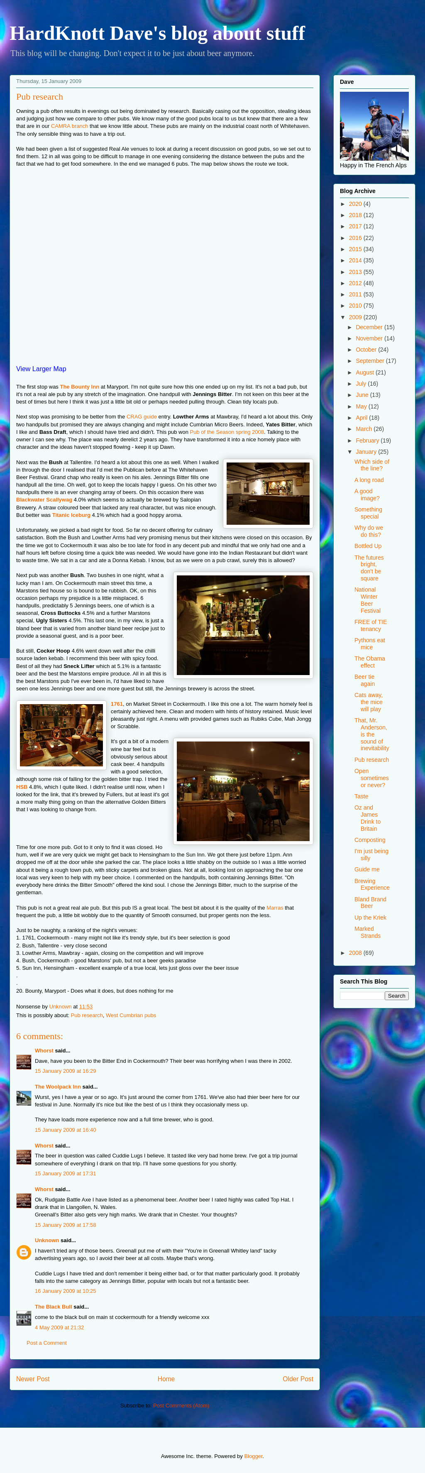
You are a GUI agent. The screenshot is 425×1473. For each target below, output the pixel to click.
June (363, 394)
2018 (356, 215)
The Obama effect (369, 662)
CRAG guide (142, 417)
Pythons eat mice (369, 644)
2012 (356, 283)
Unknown (47, 1240)
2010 (356, 305)
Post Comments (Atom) (181, 1405)
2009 (356, 317)
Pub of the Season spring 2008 (227, 432)
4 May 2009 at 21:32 (59, 1327)
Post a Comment (47, 1343)
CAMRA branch (69, 126)
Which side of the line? (371, 465)
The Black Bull (53, 1307)
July (362, 383)
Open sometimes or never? (371, 778)
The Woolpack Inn (58, 1087)
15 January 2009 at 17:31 (65, 1173)
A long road (369, 480)
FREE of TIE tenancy (370, 625)
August (365, 372)
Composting (370, 840)
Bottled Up (367, 546)
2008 (356, 952)
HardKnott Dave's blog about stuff (157, 33)
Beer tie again (364, 680)
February (368, 440)
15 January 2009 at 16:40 (65, 1130)
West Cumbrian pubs (131, 1015)
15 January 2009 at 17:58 (65, 1225)
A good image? (367, 495)
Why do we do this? (368, 531)
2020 (356, 204)
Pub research (87, 1015)
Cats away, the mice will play (368, 702)
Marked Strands (367, 932)
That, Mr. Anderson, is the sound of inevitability (371, 734)
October (367, 349)
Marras (274, 908)
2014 (356, 260)
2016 (356, 238)
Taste (361, 796)
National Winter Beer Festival (367, 600)
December (370, 327)
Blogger (253, 1456)
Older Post (298, 1378)
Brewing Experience (372, 884)
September (371, 360)
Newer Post (33, 1378)
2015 (356, 249)
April (362, 417)
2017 (356, 226)
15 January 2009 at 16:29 (65, 1071)
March (365, 429)
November (370, 338)
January (367, 451)
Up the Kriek (370, 917)
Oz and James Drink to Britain (367, 818)
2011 (356, 294)
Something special (368, 513)
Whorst (44, 1050)
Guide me (367, 869)
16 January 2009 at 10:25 (65, 1291)
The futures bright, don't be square (369, 568)
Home (166, 1378)
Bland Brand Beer (370, 903)
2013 (356, 272)
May (362, 406)
